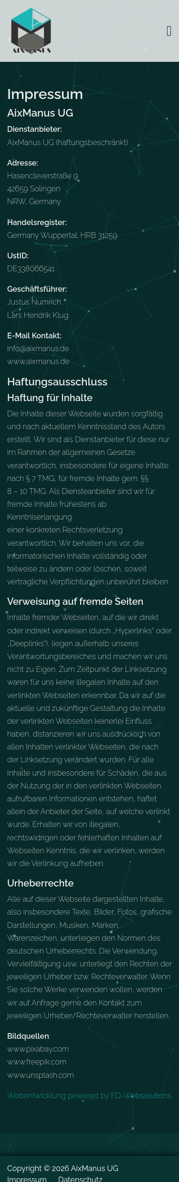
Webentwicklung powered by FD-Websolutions (89, 1095)
